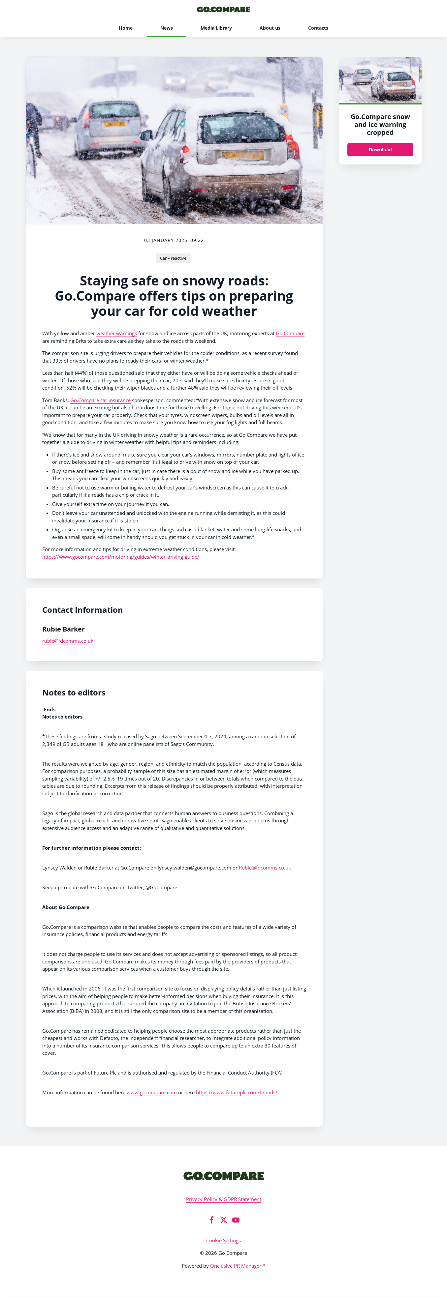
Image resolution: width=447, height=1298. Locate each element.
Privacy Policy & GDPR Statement (223, 1199)
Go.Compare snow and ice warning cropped (380, 124)
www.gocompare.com (152, 1092)
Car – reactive (173, 258)
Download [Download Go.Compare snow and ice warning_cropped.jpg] (380, 149)
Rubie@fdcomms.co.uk (265, 867)
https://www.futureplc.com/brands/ (236, 1092)
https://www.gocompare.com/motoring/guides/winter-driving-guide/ (120, 556)
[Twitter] (223, 1220)
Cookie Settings (223, 1240)
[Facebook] (211, 1220)
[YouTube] (235, 1220)
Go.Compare (290, 333)
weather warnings (116, 333)
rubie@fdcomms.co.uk (67, 640)
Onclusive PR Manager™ (237, 1265)
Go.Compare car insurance (100, 400)
